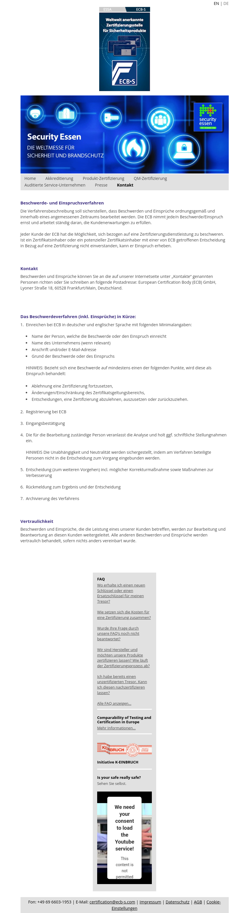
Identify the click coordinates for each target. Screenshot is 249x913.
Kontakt (125, 185)
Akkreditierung (59, 178)
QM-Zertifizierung (150, 178)
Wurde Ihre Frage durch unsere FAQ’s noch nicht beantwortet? (118, 633)
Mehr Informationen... (116, 728)
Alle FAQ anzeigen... (114, 703)
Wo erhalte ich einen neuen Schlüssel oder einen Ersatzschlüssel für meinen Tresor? (121, 593)
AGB (198, 902)
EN (216, 3)
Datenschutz (178, 902)
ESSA (108, 9)
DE (226, 3)
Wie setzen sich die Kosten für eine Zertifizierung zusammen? (124, 614)
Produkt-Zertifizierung (103, 178)
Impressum (150, 902)
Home (30, 178)
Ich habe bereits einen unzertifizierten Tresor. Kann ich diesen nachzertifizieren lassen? (122, 684)
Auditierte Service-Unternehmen (55, 185)
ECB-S (141, 9)
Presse (101, 185)
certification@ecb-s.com (112, 902)
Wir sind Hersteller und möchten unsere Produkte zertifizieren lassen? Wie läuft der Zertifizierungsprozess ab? (123, 657)
